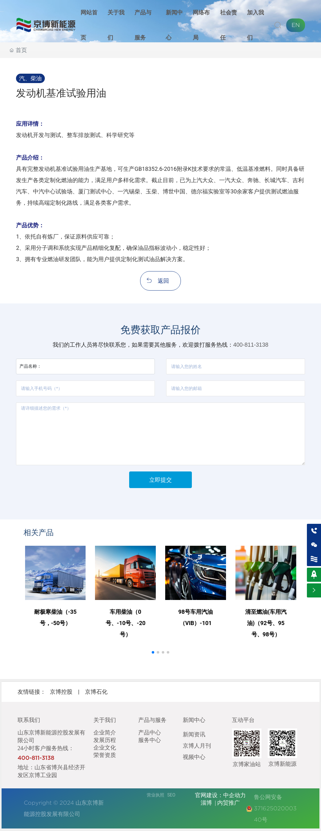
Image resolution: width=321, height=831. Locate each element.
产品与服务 (152, 720)
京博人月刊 (197, 745)
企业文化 (104, 747)
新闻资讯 (194, 734)
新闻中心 (194, 720)
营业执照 (155, 794)
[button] (153, 652)
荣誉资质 (104, 755)
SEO (171, 794)
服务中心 (149, 740)
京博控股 (61, 691)
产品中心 (149, 732)
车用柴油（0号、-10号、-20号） (126, 623)
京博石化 (96, 691)
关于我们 (104, 720)
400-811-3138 (250, 345)
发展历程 (104, 740)
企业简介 (104, 732)
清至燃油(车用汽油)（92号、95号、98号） (266, 623)
